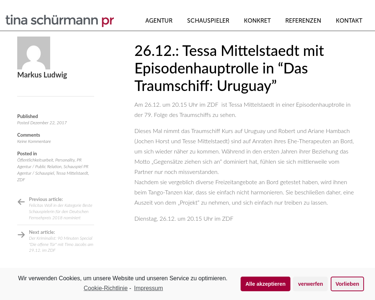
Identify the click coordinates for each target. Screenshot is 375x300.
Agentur (158, 20)
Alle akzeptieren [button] (265, 284)
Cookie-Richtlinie (106, 288)
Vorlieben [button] (347, 284)
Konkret (257, 20)
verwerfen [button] (310, 284)
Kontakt (349, 20)
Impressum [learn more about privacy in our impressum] (148, 288)
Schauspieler (208, 20)
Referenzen (303, 20)
